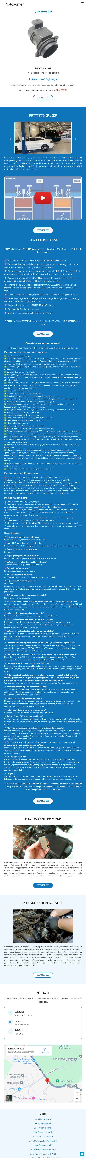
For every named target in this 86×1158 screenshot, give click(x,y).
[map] (43, 1013)
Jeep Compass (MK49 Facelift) (43, 1141)
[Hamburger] (82, 3)
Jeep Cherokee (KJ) (43, 1119)
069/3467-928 (43, 11)
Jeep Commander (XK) (43, 1132)
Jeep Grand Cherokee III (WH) (43, 1154)
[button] (10, 139)
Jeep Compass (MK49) (43, 1136)
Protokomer (14, 4)
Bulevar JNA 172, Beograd (43, 79)
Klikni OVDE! (61, 90)
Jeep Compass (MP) (43, 1145)
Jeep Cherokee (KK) (43, 1123)
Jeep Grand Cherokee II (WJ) (43, 1149)
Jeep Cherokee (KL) (43, 1127)
